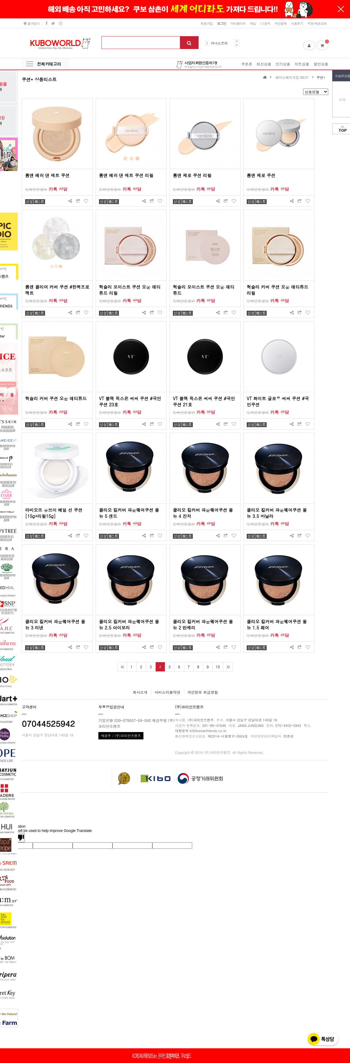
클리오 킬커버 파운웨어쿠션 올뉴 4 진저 (203, 513)
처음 (122, 666)
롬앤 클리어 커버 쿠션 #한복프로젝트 (57, 290)
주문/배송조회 (317, 23)
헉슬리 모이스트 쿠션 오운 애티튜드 (203, 290)
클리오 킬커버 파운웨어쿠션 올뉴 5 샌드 (129, 513)
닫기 (341, 9)
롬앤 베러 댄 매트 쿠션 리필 (126, 175)
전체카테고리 (49, 64)
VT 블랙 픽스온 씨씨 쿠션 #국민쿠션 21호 (204, 401)
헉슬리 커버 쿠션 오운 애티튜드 (56, 398)
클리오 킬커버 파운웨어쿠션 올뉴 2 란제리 (203, 624)
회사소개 (140, 692)
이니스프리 (219, 42)
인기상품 (283, 63)
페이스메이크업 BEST (292, 77)
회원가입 (206, 23)
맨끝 (228, 666)
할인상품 (321, 63)
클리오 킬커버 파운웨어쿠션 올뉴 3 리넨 (55, 624)
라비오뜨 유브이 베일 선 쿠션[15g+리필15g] (53, 513)
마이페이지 (238, 23)
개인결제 (280, 23)
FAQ (253, 23)
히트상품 (302, 63)
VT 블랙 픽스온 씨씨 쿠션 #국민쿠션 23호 (130, 401)
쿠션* (321, 77)
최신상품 (264, 63)
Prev (236, 41)
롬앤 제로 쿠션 (261, 175)
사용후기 (297, 23)
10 (218, 666)
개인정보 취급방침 (202, 692)
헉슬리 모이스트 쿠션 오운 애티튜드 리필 (130, 290)
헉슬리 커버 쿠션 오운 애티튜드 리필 (277, 290)
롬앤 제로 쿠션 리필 (192, 175)
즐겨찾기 (31, 23)
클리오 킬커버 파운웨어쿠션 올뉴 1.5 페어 (277, 624)
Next (236, 45)
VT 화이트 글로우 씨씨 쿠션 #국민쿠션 (278, 401)
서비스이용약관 (167, 692)
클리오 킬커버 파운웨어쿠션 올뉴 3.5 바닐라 (277, 513)
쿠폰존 (246, 63)
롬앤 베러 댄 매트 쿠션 (47, 175)
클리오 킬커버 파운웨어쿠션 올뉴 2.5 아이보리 (129, 624)
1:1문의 (265, 23)
